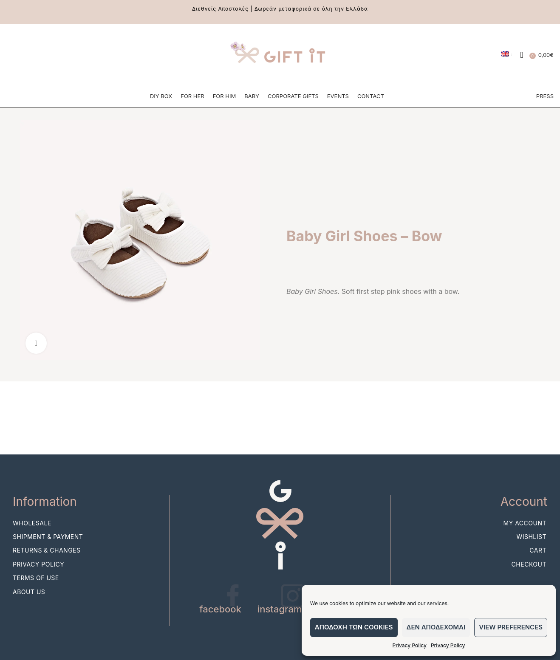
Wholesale (32, 524)
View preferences (511, 627)
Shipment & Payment (48, 538)
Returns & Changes (47, 552)
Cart (537, 552)
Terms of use (36, 579)
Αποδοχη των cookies (354, 627)
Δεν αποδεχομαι (436, 627)
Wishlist (531, 538)
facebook (220, 610)
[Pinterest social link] (45, 55)
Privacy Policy (410, 645)
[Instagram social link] (29, 55)
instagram (279, 610)
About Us (29, 593)
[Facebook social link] (12, 55)
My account (524, 524)
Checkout (529, 565)
